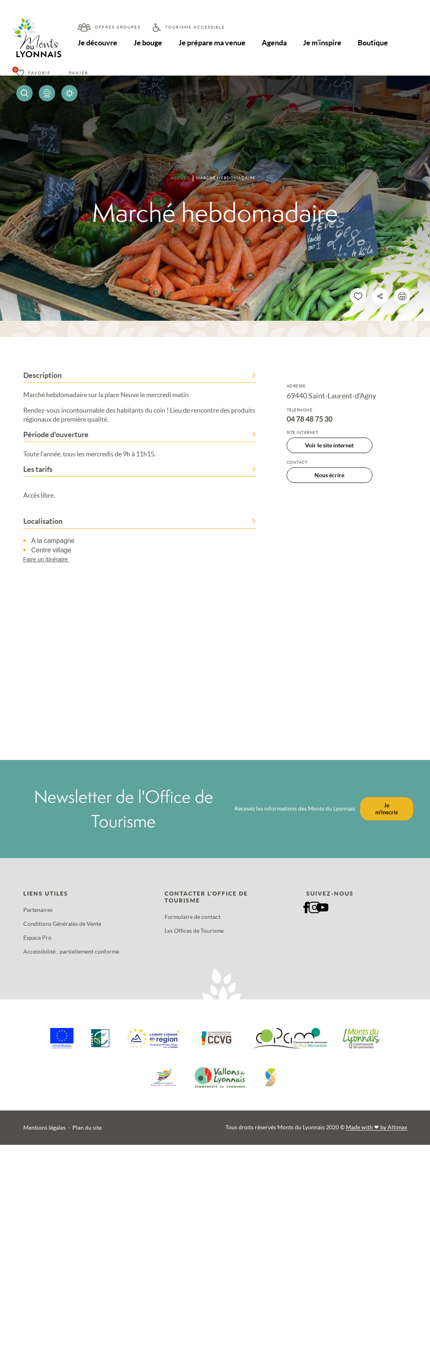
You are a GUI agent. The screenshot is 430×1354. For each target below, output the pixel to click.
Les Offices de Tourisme (194, 930)
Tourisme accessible (195, 27)
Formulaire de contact (193, 917)
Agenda (276, 42)
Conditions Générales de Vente (62, 924)
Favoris (39, 73)
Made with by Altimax (376, 1127)
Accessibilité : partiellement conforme (71, 951)
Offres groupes (117, 27)
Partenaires (38, 910)
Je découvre (98, 42)
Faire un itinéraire (50, 559)
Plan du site (87, 1127)
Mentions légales (44, 1127)
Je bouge (148, 42)
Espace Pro (37, 937)
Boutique (376, 42)
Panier (78, 73)
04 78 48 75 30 (309, 419)
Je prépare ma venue (213, 42)
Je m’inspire (324, 42)
